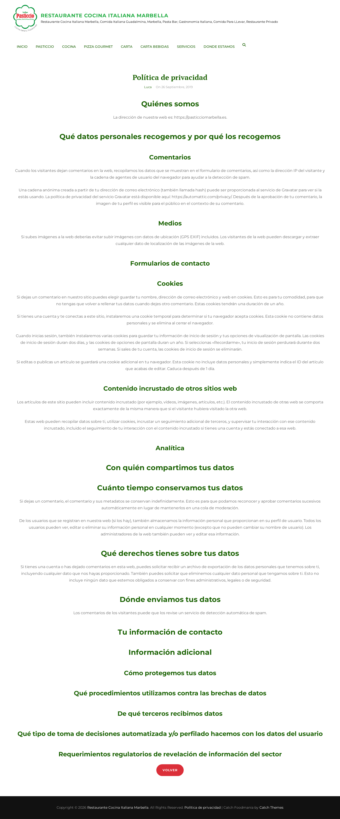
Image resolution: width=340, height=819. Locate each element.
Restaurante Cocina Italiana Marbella (105, 16)
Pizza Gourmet (99, 45)
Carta (128, 45)
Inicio (23, 45)
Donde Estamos (220, 45)
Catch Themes (271, 807)
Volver (170, 770)
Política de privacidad (202, 807)
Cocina (70, 45)
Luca (148, 87)
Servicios (187, 45)
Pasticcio (46, 45)
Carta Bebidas (156, 45)
